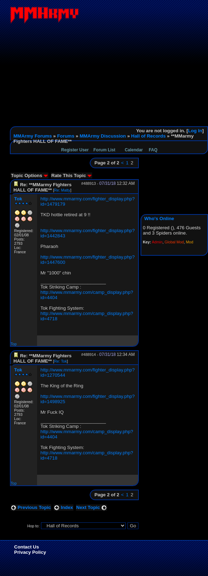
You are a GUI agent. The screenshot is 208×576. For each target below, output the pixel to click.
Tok (18, 198)
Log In (195, 130)
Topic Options (29, 175)
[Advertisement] (109, 73)
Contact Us (26, 547)
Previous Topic (31, 507)
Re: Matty (62, 190)
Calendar (134, 149)
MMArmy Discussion (102, 136)
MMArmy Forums (32, 136)
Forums (66, 136)
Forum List (104, 149)
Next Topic (91, 507)
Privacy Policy (30, 552)
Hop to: (33, 526)
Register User (75, 149)
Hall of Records (148, 136)
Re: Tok (60, 361)
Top (14, 344)
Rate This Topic (71, 175)
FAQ (153, 149)
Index (63, 507)
